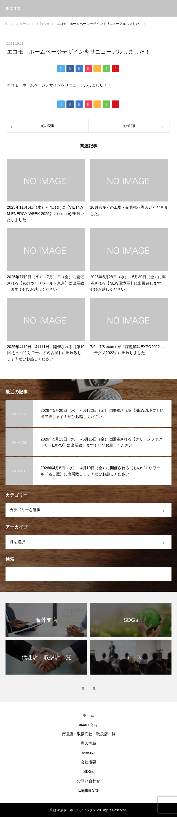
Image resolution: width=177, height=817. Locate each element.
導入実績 (88, 743)
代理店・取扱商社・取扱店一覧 (88, 734)
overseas (88, 752)
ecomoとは (88, 724)
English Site (88, 790)
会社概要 (88, 762)
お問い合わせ (88, 781)
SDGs (88, 771)
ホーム (88, 715)
